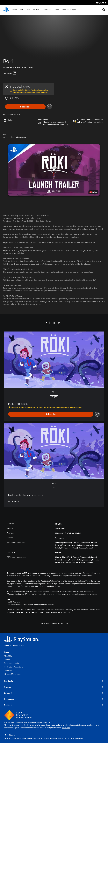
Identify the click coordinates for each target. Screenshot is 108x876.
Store (64, 10)
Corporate (8, 670)
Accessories (47, 10)
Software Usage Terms (74, 738)
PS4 (28, 10)
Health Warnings (13, 602)
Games (14, 10)
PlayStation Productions (13, 667)
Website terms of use (31, 738)
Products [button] (54, 681)
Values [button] (54, 687)
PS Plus (36, 10)
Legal (6, 738)
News (57, 10)
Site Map (45, 738)
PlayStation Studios (12, 663)
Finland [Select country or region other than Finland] (11, 735)
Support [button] (54, 693)
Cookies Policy (57, 738)
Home (6, 645)
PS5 (21, 10)
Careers (7, 659)
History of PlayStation (12, 674)
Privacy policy (15, 738)
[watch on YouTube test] (93, 192)
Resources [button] (54, 699)
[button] (54, 170)
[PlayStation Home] (6, 10)
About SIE (8, 656)
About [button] (54, 652)
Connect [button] (54, 705)
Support (73, 10)
